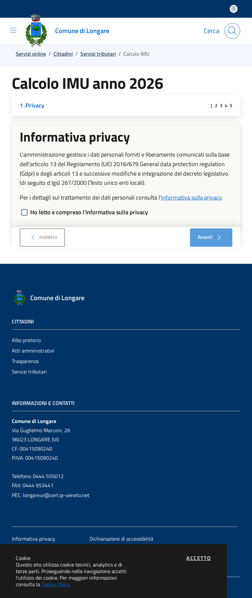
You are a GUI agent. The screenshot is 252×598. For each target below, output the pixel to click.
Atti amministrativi (33, 351)
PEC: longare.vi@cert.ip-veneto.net (51, 495)
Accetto (198, 558)
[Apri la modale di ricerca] (232, 31)
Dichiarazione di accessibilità (121, 539)
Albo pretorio (26, 340)
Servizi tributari (29, 372)
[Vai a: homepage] (69, 31)
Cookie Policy (56, 584)
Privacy (35, 105)
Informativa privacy (33, 539)
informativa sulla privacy (191, 197)
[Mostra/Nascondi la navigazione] (13, 30)
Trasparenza (25, 361)
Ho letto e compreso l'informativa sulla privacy (89, 212)
